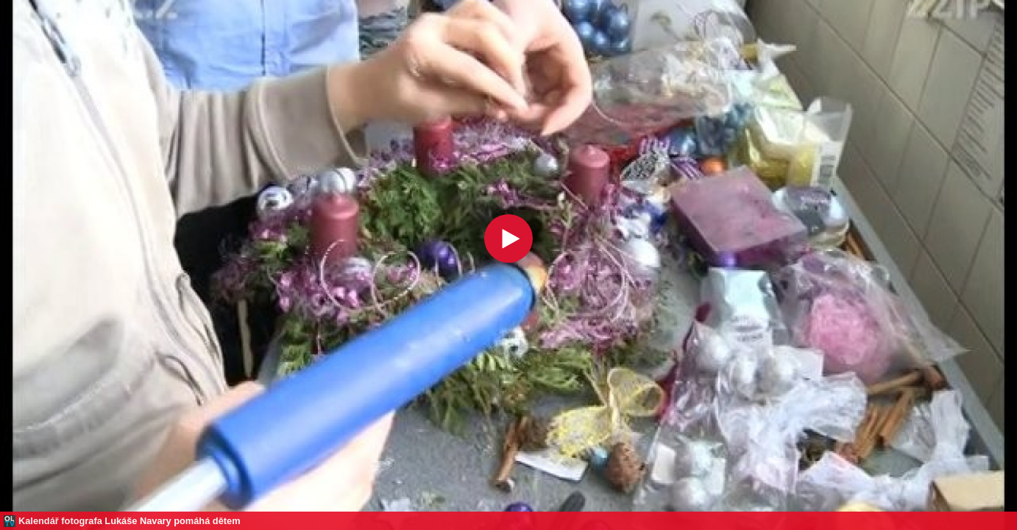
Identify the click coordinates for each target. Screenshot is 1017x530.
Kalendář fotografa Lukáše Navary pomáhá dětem (129, 520)
